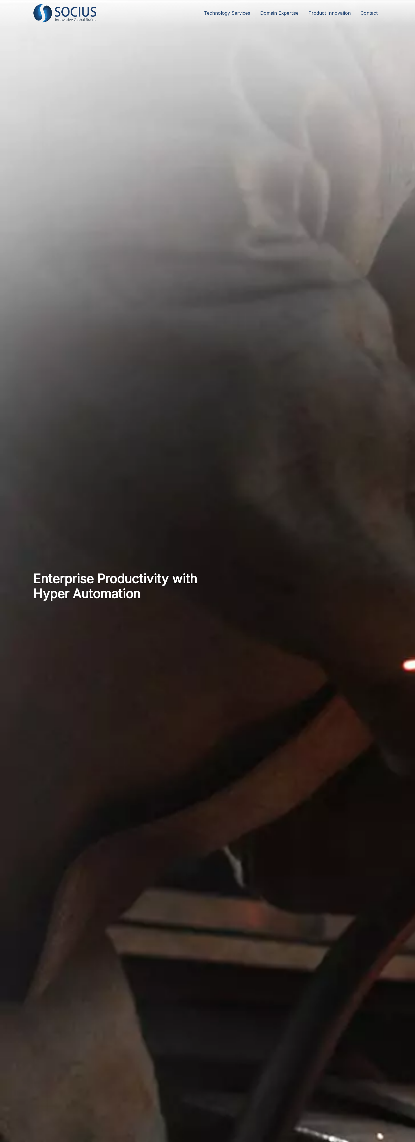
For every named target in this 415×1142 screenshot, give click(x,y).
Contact (369, 13)
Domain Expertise (279, 13)
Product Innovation (329, 13)
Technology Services (227, 13)
